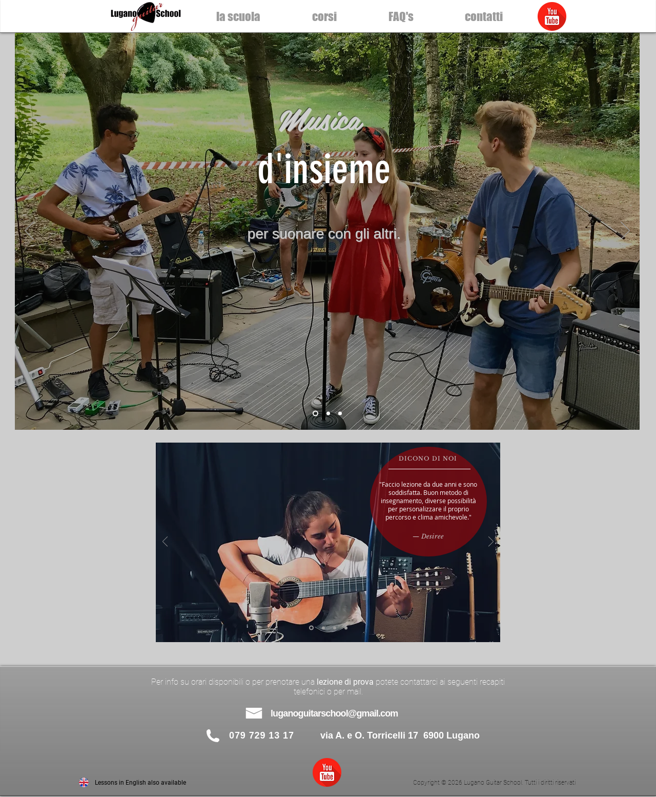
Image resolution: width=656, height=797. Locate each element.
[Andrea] (345, 627)
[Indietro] (29, 231)
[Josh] (323, 627)
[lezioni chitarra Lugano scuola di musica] (340, 413)
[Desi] (311, 628)
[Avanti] (625, 231)
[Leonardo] (334, 627)
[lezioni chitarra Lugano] (315, 413)
